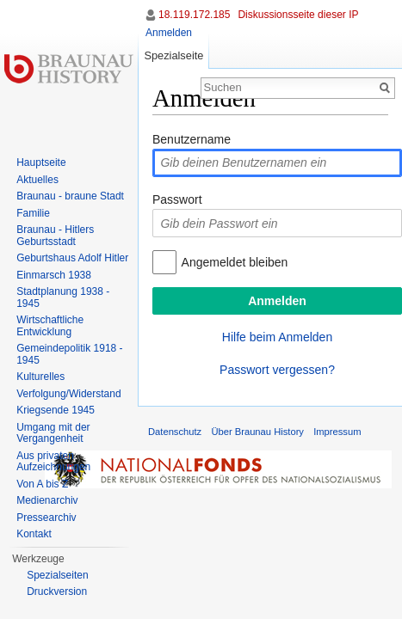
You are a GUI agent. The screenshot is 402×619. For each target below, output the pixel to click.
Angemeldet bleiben (235, 262)
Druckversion (57, 591)
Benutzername (191, 139)
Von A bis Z (42, 484)
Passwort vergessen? (277, 370)
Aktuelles (37, 180)
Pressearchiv (46, 518)
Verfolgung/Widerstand (68, 394)
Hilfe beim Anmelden (277, 337)
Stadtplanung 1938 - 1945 (62, 297)
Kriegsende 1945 (55, 410)
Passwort (177, 199)
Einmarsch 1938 (53, 275)
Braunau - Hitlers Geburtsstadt (55, 236)
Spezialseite (173, 55)
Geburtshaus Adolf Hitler (72, 258)
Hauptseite (40, 162)
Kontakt (34, 534)
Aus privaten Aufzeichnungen (53, 462)
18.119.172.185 (194, 15)
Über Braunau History (257, 431)
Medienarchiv (46, 500)
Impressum (337, 431)
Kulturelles (40, 377)
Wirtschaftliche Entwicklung (49, 326)
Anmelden (168, 33)
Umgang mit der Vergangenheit (53, 433)
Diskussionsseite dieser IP (298, 15)
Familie (33, 213)
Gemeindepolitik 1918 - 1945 (69, 354)
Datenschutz (174, 431)
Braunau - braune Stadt (70, 196)
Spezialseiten (57, 575)
